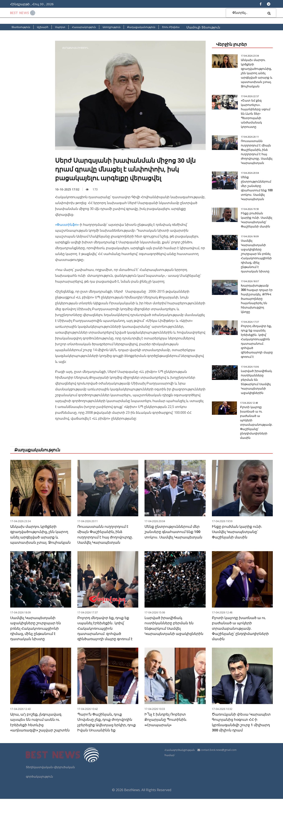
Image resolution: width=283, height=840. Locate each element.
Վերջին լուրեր (231, 44)
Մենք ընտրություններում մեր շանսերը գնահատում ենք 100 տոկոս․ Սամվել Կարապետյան (174, 562)
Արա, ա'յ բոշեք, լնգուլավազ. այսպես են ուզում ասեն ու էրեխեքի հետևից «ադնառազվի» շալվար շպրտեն (37, 760)
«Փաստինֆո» (67, 224)
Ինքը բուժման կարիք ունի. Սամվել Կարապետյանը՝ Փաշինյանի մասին (237, 562)
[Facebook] (260, 4)
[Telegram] (268, 4)
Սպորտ (60, 27)
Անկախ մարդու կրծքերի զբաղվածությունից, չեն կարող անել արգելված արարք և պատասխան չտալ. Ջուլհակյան (256, 73)
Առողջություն (112, 27)
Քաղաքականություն (141, 27)
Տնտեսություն (20, 27)
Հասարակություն (84, 27)
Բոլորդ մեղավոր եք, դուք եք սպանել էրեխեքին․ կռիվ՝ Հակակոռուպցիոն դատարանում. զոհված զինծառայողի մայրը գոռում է (257, 361)
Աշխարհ (42, 27)
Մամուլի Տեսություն (203, 27)
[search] (269, 13)
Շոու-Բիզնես (171, 27)
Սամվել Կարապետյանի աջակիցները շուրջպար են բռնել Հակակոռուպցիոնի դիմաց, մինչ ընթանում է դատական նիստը (36, 664)
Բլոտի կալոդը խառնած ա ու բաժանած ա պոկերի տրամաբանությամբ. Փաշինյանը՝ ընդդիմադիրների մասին (241, 664)
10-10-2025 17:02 (67, 189)
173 (92, 189)
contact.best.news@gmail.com (218, 791)
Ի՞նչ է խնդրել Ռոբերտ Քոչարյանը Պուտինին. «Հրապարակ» (166, 755)
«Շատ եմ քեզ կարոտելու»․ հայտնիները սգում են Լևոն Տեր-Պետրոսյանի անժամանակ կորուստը (256, 114)
